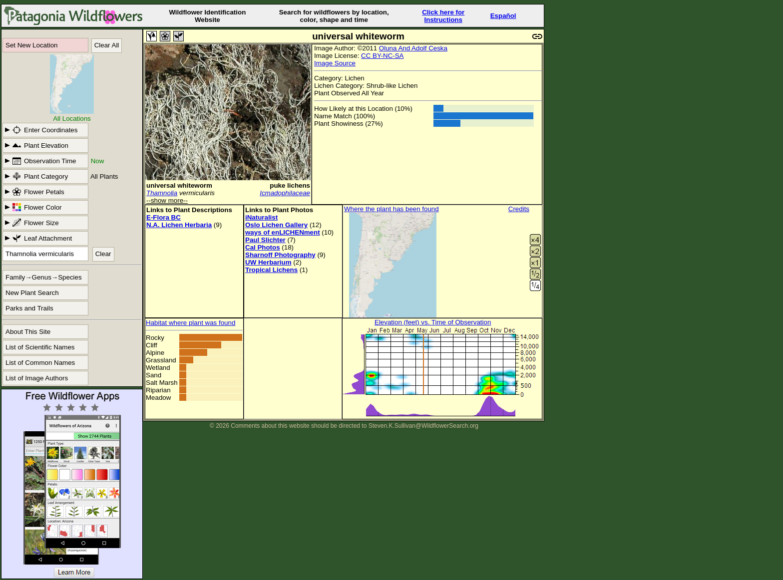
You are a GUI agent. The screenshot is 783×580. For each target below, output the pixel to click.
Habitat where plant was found (190, 322)
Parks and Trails (29, 308)
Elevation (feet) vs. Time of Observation (433, 322)
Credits (518, 209)
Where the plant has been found (391, 209)
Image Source (335, 63)
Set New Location (31, 45)
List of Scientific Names (40, 347)
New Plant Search (32, 292)
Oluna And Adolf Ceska (413, 48)
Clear (103, 254)
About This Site (27, 331)
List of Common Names (40, 362)
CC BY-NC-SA (382, 55)
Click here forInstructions (443, 15)
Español (503, 15)
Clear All (106, 45)
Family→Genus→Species (43, 277)
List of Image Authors (36, 378)
